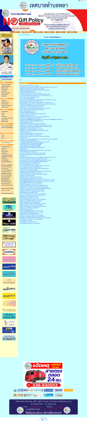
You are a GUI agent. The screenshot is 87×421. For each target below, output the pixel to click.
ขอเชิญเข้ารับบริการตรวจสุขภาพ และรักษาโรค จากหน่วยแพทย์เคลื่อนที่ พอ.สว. (35, 116)
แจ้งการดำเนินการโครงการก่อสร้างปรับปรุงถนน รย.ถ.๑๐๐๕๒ (31, 178)
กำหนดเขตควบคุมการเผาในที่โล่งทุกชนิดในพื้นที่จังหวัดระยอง (31, 120)
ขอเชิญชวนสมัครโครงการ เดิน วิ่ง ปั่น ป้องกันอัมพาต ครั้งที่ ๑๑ (31, 205)
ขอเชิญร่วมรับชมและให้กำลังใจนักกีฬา (27, 91)
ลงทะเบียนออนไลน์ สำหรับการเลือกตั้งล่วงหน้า (28, 140)
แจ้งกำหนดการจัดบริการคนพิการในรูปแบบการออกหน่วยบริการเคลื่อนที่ (33, 174)
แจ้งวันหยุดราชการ (23, 137)
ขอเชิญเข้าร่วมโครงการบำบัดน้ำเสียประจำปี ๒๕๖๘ (29, 213)
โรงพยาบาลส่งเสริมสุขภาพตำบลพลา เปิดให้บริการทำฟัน (30, 167)
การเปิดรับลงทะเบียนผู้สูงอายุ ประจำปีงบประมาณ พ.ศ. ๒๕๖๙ (31, 184)
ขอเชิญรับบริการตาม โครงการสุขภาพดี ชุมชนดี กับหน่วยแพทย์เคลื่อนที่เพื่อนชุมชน (35, 188)
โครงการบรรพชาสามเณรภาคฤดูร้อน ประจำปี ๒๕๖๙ (30, 97)
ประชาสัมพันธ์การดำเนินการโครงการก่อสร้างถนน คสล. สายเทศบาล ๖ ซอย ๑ (34, 168)
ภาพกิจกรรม (49, 32)
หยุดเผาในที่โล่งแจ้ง (23, 148)
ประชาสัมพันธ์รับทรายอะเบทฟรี (26, 220)
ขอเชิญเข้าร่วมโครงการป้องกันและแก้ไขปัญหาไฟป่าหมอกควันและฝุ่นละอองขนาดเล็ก (36, 126)
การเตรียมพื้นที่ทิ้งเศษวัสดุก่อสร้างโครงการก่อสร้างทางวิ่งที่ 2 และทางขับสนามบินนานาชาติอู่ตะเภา (38, 104)
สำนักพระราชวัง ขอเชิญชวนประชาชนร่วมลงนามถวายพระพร (31, 210)
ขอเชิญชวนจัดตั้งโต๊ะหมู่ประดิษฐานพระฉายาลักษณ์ (29, 198)
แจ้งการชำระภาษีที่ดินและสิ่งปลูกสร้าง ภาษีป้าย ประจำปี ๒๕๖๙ (31, 133)
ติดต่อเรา (60, 32)
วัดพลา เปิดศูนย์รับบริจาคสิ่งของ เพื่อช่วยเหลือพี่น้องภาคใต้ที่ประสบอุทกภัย (34, 161)
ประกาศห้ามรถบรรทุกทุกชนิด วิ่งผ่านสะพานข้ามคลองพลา (31, 118)
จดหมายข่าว (72, 32)
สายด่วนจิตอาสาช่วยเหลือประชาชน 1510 (27, 115)
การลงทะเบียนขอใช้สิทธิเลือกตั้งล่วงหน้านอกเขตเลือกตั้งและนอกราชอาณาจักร (34, 141)
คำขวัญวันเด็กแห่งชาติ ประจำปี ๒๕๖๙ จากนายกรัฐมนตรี (30, 134)
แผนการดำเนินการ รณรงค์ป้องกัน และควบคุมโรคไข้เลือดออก (31, 219)
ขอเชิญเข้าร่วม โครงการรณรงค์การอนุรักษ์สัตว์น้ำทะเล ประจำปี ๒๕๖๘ (33, 203)
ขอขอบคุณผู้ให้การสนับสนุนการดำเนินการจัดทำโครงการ (30, 127)
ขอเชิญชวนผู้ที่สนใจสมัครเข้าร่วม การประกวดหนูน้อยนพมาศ (31, 182)
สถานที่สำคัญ (37, 32)
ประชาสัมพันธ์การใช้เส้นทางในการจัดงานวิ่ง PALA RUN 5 (30, 92)
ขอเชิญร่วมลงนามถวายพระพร (25, 132)
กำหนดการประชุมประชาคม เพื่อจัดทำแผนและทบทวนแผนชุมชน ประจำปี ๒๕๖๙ (35, 108)
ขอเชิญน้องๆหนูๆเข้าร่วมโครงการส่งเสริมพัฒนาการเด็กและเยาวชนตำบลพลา (34, 130)
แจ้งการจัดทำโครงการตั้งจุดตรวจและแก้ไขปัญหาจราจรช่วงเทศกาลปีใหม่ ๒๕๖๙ (35, 136)
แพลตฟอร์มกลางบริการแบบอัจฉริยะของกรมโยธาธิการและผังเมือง (32, 123)
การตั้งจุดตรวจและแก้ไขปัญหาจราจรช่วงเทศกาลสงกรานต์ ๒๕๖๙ (32, 88)
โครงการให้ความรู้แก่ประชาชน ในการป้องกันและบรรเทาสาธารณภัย (33, 153)
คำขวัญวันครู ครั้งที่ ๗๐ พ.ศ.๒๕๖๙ (26, 122)
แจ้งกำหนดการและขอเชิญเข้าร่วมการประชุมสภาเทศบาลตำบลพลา (32, 105)
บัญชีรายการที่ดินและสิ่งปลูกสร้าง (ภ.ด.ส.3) (28, 111)
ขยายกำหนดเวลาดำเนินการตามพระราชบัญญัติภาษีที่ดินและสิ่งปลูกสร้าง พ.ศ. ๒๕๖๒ (35, 160)
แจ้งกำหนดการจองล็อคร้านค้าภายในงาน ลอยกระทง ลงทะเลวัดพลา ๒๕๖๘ (34, 185)
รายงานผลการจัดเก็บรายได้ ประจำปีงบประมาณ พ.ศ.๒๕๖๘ (31, 172)
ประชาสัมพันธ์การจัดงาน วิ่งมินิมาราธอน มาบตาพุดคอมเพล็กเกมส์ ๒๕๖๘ (33, 186)
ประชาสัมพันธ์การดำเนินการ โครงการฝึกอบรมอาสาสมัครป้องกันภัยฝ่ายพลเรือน (35, 94)
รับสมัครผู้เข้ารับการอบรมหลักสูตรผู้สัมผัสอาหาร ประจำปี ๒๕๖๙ (32, 129)
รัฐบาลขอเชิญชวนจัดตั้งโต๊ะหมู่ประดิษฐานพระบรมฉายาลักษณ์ (31, 212)
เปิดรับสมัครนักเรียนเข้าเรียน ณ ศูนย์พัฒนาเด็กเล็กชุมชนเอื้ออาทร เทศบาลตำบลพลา (35, 150)
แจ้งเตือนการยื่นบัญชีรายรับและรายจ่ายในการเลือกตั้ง (30, 202)
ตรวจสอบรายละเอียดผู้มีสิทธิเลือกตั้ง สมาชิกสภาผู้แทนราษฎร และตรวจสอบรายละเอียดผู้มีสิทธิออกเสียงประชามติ (41, 119)
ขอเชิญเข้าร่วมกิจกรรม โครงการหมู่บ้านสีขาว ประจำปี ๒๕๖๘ (31, 214)
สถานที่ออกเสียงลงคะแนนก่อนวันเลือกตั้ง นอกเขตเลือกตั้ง (30, 144)
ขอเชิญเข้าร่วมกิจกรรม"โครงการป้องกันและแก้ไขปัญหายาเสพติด (32, 191)
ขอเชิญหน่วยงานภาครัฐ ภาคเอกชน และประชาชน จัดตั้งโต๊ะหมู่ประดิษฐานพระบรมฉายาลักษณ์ (37, 157)
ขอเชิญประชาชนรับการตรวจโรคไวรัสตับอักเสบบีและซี (30, 162)
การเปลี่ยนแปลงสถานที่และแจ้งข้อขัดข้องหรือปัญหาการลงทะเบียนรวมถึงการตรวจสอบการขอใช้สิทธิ (38, 139)
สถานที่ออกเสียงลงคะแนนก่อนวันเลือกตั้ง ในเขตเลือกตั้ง (30, 146)
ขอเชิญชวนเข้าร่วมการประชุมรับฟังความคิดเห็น (29, 169)
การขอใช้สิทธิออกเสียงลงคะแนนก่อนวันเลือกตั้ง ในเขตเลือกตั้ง (31, 143)
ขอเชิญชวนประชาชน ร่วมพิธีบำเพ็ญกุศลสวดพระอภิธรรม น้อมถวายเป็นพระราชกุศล (35, 171)
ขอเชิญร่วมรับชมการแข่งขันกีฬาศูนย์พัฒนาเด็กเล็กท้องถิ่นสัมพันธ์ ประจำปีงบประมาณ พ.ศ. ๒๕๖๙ (38, 99)
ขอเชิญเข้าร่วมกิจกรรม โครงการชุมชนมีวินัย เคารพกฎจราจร (31, 106)
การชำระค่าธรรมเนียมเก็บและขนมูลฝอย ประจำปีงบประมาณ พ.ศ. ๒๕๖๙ (33, 158)
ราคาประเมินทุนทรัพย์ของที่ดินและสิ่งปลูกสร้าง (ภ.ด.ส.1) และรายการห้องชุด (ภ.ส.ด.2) (36, 95)
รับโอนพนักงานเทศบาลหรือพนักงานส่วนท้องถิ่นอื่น (29, 207)
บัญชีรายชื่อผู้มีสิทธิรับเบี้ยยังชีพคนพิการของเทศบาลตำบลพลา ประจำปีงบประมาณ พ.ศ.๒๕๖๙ (37, 179)
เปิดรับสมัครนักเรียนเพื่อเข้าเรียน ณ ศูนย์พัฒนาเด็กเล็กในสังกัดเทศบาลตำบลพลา (35, 90)
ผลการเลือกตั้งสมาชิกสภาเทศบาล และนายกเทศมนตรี (30, 223)
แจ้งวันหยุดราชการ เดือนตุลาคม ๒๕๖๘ (27, 175)
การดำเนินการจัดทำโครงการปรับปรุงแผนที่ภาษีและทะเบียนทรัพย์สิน (32, 113)
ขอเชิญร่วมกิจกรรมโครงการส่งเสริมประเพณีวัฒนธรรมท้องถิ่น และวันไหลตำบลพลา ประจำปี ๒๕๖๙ (38, 87)
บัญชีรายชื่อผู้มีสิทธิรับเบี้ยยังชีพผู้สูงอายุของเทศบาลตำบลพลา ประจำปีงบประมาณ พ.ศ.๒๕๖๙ (37, 181)
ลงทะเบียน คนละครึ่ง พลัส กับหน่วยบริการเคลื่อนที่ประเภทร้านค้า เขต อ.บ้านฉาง (35, 165)
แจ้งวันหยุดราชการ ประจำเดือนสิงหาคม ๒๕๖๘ (28, 196)
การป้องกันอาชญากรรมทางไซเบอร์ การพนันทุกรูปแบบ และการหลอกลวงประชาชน (35, 125)
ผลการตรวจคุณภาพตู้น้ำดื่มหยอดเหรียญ (27, 98)
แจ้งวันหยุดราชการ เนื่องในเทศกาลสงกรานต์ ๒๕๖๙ (29, 85)
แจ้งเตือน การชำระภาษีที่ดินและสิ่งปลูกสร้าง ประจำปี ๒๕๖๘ (31, 200)
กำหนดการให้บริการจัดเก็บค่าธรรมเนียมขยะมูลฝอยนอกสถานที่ (32, 109)
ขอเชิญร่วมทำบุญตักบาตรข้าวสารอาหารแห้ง (28, 151)
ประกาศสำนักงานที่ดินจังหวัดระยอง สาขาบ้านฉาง (29, 164)
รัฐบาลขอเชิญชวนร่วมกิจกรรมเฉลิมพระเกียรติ (28, 192)
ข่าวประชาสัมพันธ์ (26, 32)
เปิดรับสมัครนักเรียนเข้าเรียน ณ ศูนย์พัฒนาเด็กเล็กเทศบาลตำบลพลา (32, 147)
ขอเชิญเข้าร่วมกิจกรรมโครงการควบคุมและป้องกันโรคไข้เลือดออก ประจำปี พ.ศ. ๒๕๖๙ (36, 102)
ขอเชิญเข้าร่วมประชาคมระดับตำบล (26, 209)
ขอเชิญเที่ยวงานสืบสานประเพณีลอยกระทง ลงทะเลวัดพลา (30, 176)
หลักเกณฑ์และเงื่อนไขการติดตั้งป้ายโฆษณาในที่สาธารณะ (30, 101)
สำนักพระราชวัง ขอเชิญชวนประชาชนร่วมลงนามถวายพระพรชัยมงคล (33, 193)
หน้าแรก (15, 32)
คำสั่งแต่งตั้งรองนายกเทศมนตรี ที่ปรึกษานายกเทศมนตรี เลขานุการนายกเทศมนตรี (35, 217)
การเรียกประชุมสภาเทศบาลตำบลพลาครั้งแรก (28, 221)
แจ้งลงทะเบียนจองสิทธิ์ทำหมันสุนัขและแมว (28, 112)
